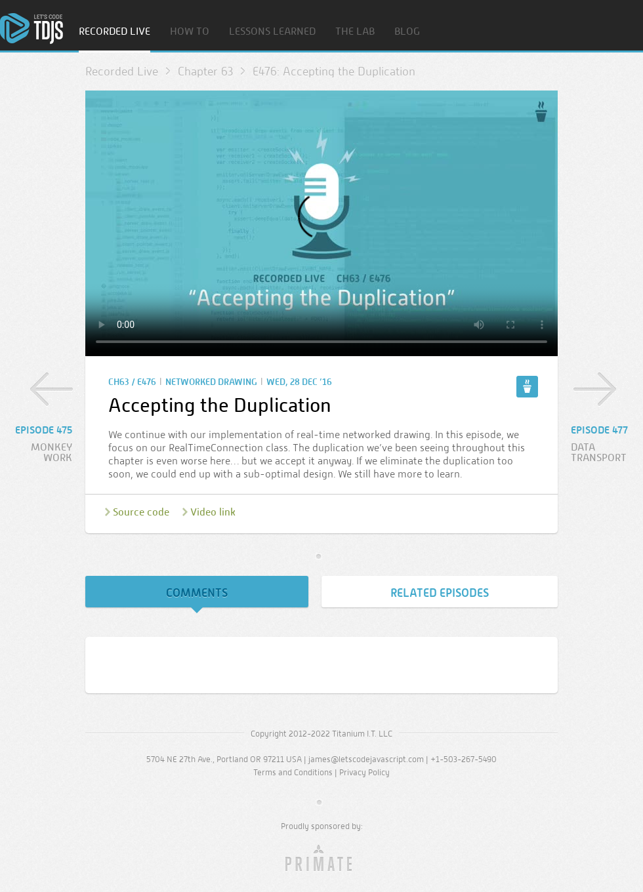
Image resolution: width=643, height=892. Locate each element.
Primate (322, 858)
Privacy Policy (364, 772)
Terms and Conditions (293, 772)
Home (31, 28)
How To (189, 31)
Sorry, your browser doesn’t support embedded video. (321, 223)
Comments (197, 593)
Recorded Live (114, 31)
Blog (407, 31)
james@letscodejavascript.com (366, 759)
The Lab (355, 31)
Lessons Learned (272, 31)
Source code (141, 512)
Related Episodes (439, 593)
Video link (213, 512)
